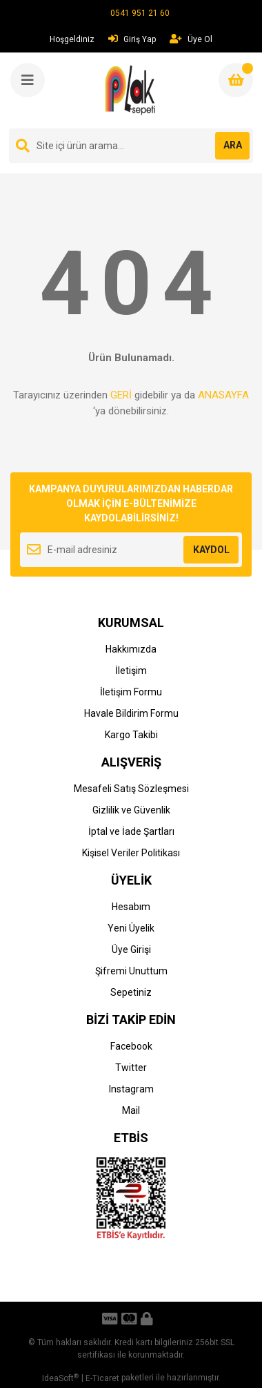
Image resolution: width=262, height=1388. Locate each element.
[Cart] (236, 80)
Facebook (131, 1046)
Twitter (131, 1067)
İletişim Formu (131, 691)
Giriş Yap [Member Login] (132, 39)
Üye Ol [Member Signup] (191, 39)
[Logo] (132, 90)
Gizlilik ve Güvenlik (131, 810)
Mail (131, 1110)
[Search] (131, 145)
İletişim (131, 670)
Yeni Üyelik (131, 928)
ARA (232, 145)
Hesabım (131, 906)
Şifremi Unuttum (131, 970)
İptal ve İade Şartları (131, 831)
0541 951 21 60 (140, 13)
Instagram (131, 1089)
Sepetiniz (131, 992)
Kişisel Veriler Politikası (131, 852)
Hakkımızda (131, 649)
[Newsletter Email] (131, 549)
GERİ (121, 395)
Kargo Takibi (131, 734)
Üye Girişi (131, 949)
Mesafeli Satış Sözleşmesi (131, 788)
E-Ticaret (102, 1378)
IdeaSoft (60, 1378)
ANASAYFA (223, 395)
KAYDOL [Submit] (211, 549)
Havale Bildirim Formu (131, 713)
